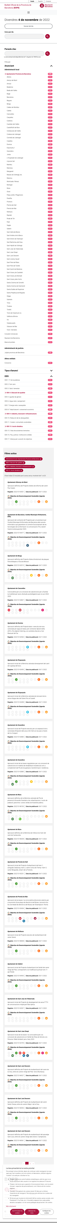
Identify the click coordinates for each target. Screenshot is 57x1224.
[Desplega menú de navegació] (28, 12)
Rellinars (29, 212)
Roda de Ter (29, 218)
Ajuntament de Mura (14, 795)
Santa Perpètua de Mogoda (29, 293)
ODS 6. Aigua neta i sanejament (28, 401)
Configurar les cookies (47, 1212)
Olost (29, 192)
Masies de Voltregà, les (29, 175)
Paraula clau (10, 49)
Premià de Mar (29, 208)
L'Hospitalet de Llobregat (29, 158)
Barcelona (29, 97)
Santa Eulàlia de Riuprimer (29, 289)
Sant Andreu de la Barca (29, 235)
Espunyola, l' (29, 148)
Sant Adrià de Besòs (29, 232)
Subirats (29, 299)
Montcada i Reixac (29, 181)
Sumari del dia (28, 26)
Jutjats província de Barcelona (28, 353)
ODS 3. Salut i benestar (28, 388)
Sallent (29, 229)
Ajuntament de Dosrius (15, 623)
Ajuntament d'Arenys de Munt (18, 482)
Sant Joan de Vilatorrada (29, 249)
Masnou (29, 178)
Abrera (29, 77)
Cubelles (29, 141)
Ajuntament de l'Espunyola (16, 660)
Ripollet (29, 215)
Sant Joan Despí (29, 252)
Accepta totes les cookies (17, 1212)
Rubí (29, 222)
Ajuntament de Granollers (16, 725)
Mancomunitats (28, 342)
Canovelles (29, 114)
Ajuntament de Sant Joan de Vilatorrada (21, 999)
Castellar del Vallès (29, 124)
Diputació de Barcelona (28, 338)
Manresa (29, 168)
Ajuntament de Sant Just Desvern (19, 1066)
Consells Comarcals (28, 334)
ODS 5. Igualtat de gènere (28, 397)
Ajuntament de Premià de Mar (18, 897)
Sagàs (29, 225)
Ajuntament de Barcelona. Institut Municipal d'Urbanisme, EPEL (27, 515)
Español (40, 1)
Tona (29, 303)
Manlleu (29, 165)
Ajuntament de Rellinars (16, 931)
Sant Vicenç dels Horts (29, 279)
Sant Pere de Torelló (29, 266)
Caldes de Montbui (29, 107)
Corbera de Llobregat (29, 134)
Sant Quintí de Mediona (29, 269)
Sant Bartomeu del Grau (29, 242)
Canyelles (29, 117)
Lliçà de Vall (29, 161)
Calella (29, 111)
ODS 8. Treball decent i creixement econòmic (28, 409)
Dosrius (29, 144)
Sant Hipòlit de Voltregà (29, 245)
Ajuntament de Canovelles (16, 588)
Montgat (29, 185)
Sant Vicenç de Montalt (29, 276)
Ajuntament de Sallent (15, 964)
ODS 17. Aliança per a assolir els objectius (28, 439)
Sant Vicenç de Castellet (29, 272)
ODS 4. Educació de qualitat (29, 393)
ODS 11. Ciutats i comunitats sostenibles (28, 422)
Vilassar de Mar (29, 326)
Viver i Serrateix (29, 330)
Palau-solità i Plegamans (29, 195)
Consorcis (28, 363)
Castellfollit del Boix (29, 127)
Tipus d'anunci (28, 370)
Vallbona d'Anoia (29, 316)
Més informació (11, 1206)
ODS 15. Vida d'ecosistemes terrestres (28, 431)
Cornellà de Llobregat (29, 138)
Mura (29, 188)
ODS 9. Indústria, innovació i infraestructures (29, 414)
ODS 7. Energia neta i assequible (28, 405)
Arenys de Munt (29, 80)
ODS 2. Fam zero (28, 384)
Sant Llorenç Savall (29, 259)
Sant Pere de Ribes (29, 262)
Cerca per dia (9, 32)
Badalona (29, 87)
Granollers (29, 151)
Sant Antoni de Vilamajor (29, 239)
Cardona (29, 121)
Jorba (29, 154)
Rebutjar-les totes (31, 1212)
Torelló (29, 310)
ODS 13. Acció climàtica (29, 426)
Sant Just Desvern (29, 256)
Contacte (48, 1)
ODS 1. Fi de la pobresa (28, 380)
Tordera (29, 306)
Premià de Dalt (29, 205)
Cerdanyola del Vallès (29, 131)
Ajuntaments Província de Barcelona (29, 74)
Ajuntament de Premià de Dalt (18, 862)
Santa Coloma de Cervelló (29, 283)
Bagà (29, 94)
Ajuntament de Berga (15, 556)
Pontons (29, 202)
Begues (29, 100)
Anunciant (28, 66)
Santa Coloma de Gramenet (29, 286)
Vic (29, 320)
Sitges (29, 296)
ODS (28, 376)
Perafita (29, 198)
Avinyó (29, 84)
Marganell (29, 171)
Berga (29, 104)
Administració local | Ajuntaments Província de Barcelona (23, 459)
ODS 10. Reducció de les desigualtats (28, 418)
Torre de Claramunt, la (29, 313)
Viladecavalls (29, 323)
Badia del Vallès (29, 90)
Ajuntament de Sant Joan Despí (18, 1031)
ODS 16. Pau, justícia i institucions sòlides (28, 435)
